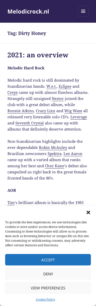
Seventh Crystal (29, 122)
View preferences (48, 287)
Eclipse (65, 86)
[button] (88, 212)
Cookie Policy (45, 299)
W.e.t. (51, 86)
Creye (12, 92)
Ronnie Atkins (20, 110)
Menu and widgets (83, 16)
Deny (48, 273)
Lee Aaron (72, 153)
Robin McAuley (53, 147)
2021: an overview (37, 54)
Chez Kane (54, 165)
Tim (11, 202)
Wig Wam (73, 110)
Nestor (58, 98)
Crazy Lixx (45, 110)
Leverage (78, 116)
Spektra (54, 153)
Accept (48, 259)
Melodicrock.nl (28, 11)
